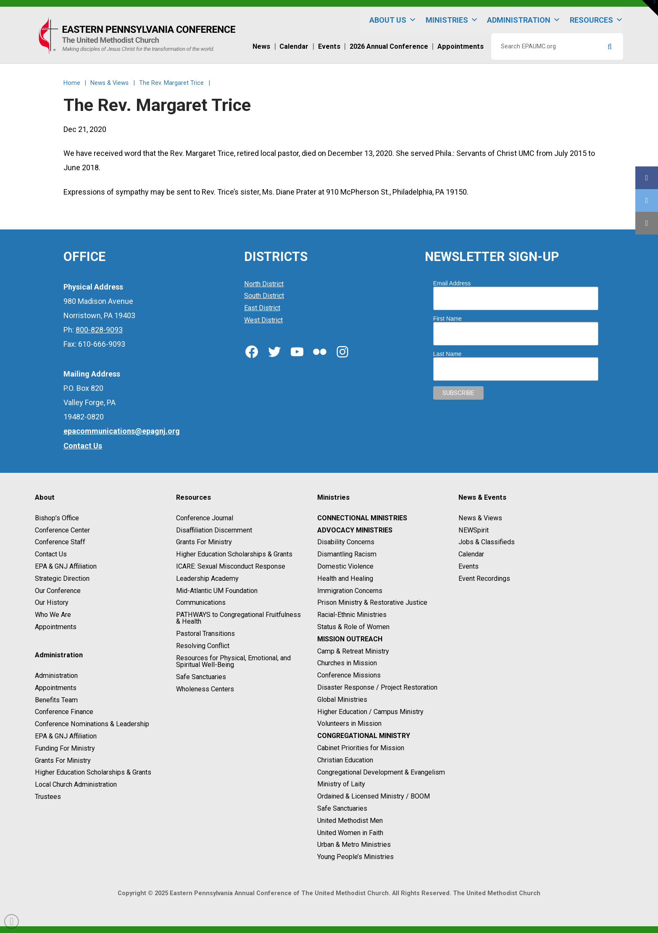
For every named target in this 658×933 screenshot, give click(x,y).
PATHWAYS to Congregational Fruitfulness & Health (238, 618)
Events (468, 566)
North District (264, 284)
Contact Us (51, 554)
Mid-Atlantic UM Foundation (217, 591)
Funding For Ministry (65, 748)
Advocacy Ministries (354, 530)
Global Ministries (342, 700)
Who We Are (53, 615)
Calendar (471, 554)
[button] (650, 8)
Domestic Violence (345, 566)
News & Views (480, 518)
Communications (201, 603)
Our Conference (58, 591)
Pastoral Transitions (205, 634)
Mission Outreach (349, 639)
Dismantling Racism (346, 554)
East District (262, 308)
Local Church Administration (76, 784)
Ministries (452, 20)
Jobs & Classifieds (486, 542)
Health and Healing (345, 578)
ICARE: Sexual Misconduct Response (230, 566)
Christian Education (345, 760)
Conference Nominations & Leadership (92, 724)
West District (263, 320)
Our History (51, 603)
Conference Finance (64, 712)
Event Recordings (484, 578)
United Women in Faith (350, 833)
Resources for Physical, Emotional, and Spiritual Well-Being (233, 661)
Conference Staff (60, 542)
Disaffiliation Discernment (214, 530)
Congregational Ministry (363, 736)
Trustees (48, 797)
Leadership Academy (207, 578)
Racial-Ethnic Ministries (352, 615)
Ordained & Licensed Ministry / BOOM (373, 796)
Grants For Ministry (63, 760)
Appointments (55, 627)
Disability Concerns (345, 542)
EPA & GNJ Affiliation (66, 566)
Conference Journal (204, 518)
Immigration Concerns (349, 591)
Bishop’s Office (57, 518)
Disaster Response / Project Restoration (377, 687)
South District (264, 296)
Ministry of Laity (341, 784)
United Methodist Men (350, 821)
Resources (596, 20)
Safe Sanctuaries (201, 677)
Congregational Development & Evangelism (381, 772)
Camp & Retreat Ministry (353, 651)
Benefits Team (56, 700)
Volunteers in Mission (349, 724)
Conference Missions (349, 675)
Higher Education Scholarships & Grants (93, 773)
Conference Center (62, 530)
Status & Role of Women (353, 627)
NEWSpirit (473, 530)
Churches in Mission (347, 663)
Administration (524, 20)
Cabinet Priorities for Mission (360, 748)
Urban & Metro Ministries (354, 845)
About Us (392, 20)
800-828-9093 (99, 329)
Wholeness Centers (205, 689)
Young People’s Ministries (355, 857)
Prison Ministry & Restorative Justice (372, 603)
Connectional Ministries (362, 518)
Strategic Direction (62, 578)
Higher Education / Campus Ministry (370, 712)
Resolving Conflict (202, 646)
